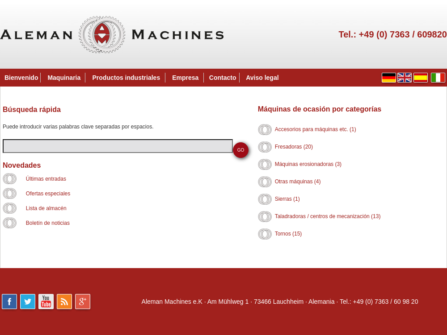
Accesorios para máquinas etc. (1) (315, 129)
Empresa (185, 77)
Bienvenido (21, 77)
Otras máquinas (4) (298, 181)
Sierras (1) (287, 199)
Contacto (222, 77)
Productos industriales (126, 77)
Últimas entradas (46, 179)
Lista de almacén (46, 208)
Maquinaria (63, 77)
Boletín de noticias (48, 223)
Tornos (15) (288, 234)
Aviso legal (262, 77)
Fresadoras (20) (294, 147)
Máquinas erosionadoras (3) (308, 164)
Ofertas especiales (48, 193)
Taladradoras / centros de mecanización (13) (328, 216)
